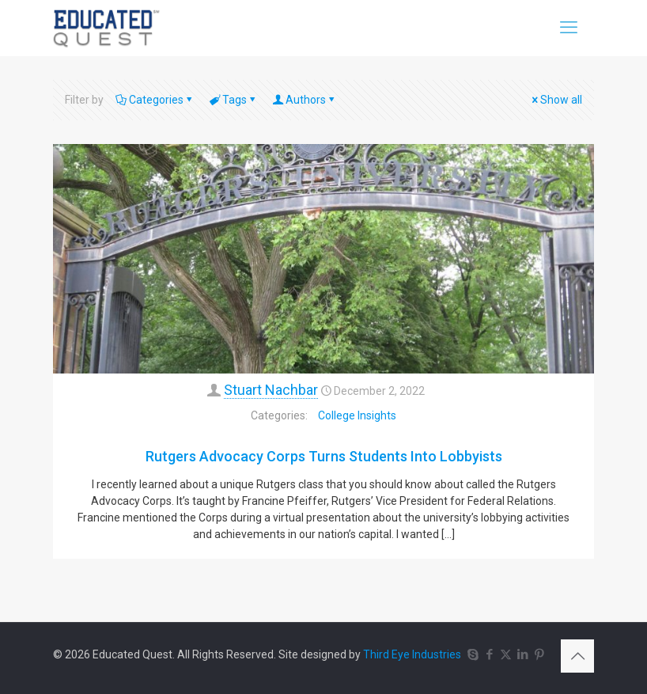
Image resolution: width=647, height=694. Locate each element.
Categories (155, 99)
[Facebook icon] (489, 654)
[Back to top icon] (577, 656)
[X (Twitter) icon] (506, 654)
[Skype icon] (473, 654)
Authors (304, 99)
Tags (233, 99)
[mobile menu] (568, 27)
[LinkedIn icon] (522, 654)
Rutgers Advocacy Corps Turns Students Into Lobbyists (324, 456)
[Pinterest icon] (539, 654)
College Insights (357, 415)
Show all (555, 99)
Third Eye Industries (412, 654)
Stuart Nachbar (271, 389)
